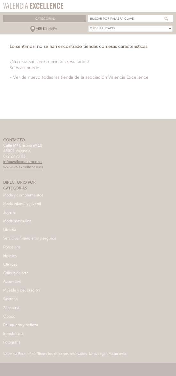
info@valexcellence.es (22, 162)
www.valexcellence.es (23, 167)
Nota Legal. (98, 354)
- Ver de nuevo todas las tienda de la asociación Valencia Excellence (79, 77)
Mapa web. (117, 354)
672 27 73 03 (14, 157)
